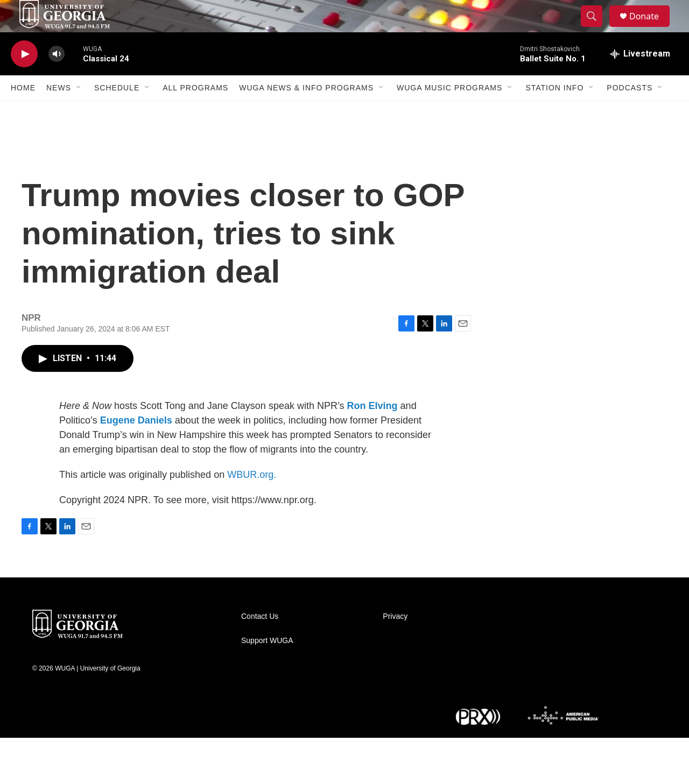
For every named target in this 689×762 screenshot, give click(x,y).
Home (23, 112)
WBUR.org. (251, 498)
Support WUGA (267, 665)
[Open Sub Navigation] (79, 112)
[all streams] (640, 78)
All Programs (195, 112)
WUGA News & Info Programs (306, 112)
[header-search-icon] (596, 28)
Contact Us (259, 641)
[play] (24, 78)
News (58, 112)
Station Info (554, 112)
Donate (650, 28)
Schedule (116, 112)
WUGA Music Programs (449, 112)
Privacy (395, 641)
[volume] (56, 78)
